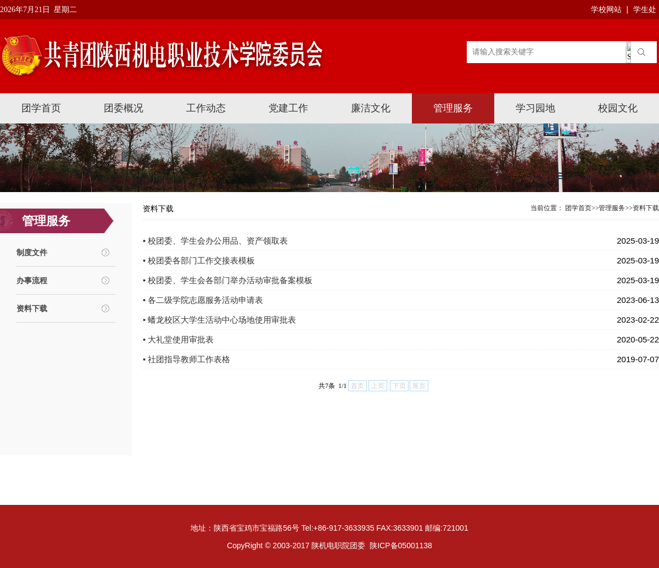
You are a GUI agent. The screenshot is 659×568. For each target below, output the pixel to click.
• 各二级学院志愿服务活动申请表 (203, 300)
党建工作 (288, 108)
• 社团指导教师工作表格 (186, 359)
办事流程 (31, 280)
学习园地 (535, 108)
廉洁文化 (370, 108)
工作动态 (206, 108)
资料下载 (31, 308)
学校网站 (606, 9)
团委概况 (123, 108)
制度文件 (31, 252)
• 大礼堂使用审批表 (178, 339)
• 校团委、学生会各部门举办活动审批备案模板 (227, 280)
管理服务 (453, 108)
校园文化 (618, 108)
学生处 (644, 9)
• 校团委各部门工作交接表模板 (199, 260)
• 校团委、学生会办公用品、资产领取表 (215, 240)
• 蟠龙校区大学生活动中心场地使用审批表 (219, 319)
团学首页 (41, 108)
